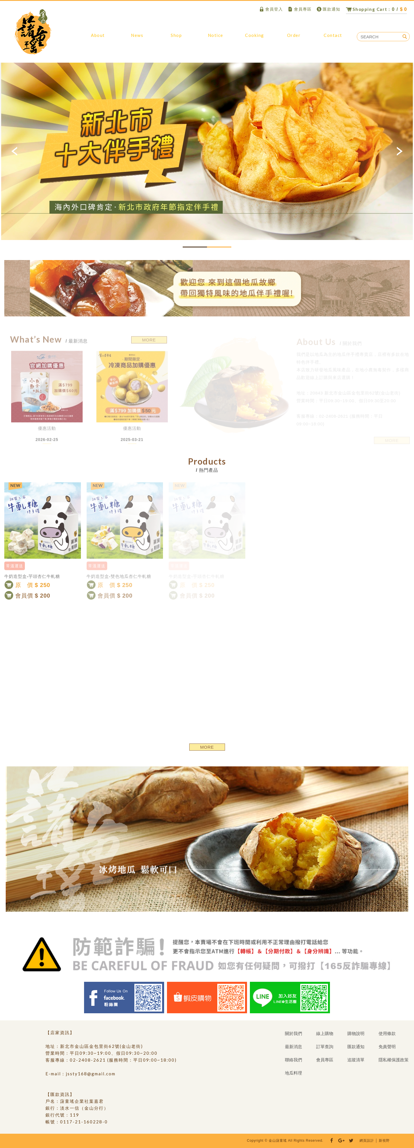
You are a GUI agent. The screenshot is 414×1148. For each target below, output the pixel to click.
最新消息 (137, 38)
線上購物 (176, 38)
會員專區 (299, 9)
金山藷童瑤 (32, 32)
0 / (376, 9)
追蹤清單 (356, 1059)
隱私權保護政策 (394, 1059)
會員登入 (271, 9)
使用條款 (387, 1033)
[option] (207, 151)
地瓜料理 (254, 38)
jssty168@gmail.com (91, 1073)
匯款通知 (328, 9)
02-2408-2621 (88, 1059)
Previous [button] (14, 151)
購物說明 (215, 38)
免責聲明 (387, 1046)
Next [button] (399, 151)
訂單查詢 (293, 38)
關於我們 (98, 38)
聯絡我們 (333, 38)
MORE (207, 747)
